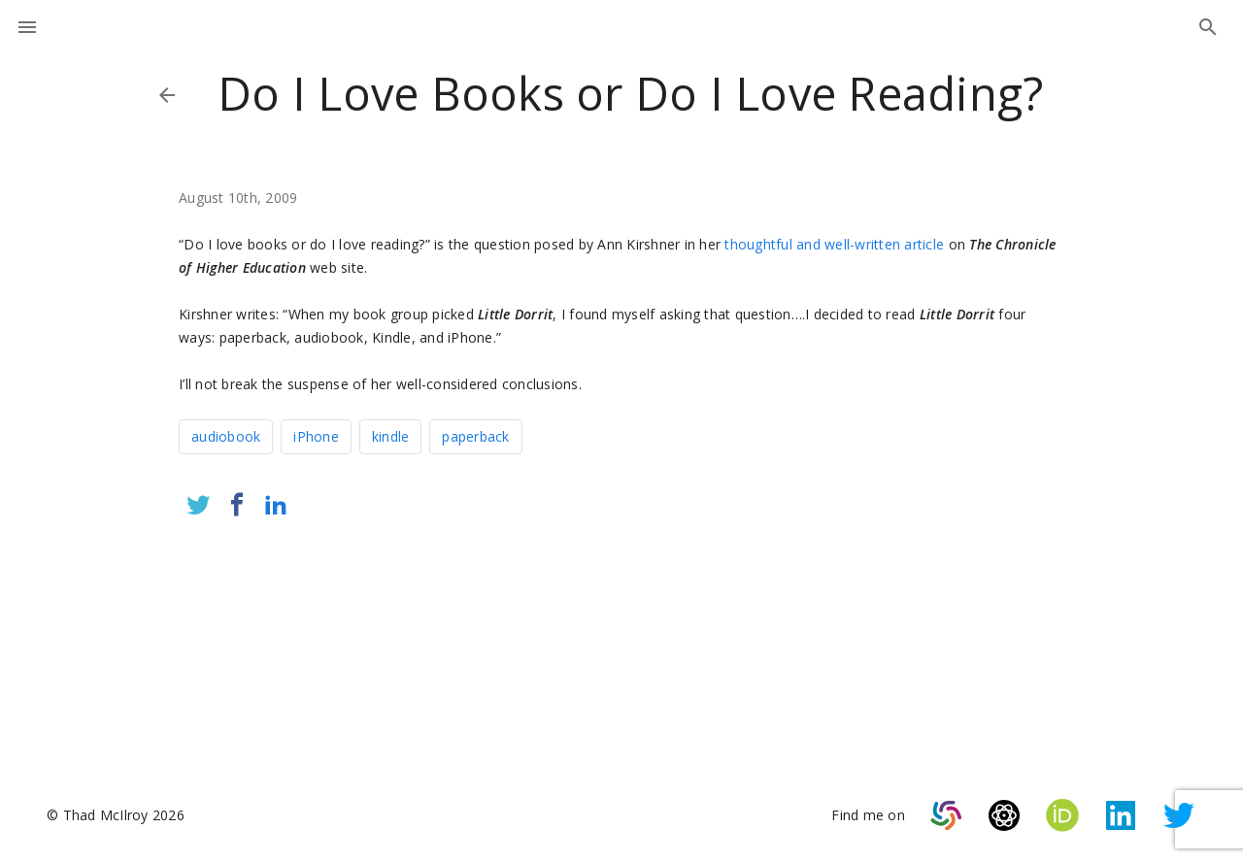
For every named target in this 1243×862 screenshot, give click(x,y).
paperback (475, 436)
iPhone (316, 436)
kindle (391, 436)
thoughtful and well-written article (834, 244)
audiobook (225, 436)
